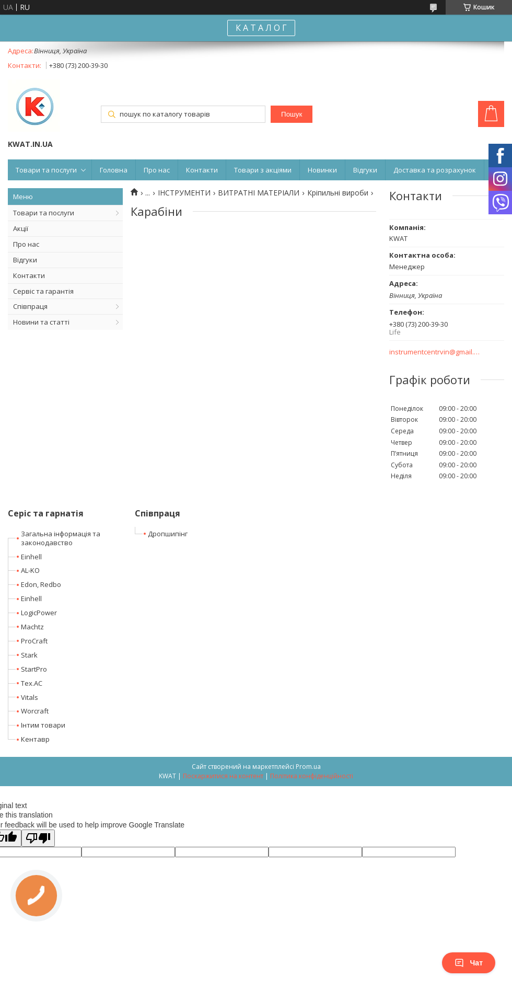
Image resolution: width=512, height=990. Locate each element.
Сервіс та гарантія (43, 291)
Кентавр (35, 739)
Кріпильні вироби (337, 193)
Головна (113, 170)
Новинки (322, 170)
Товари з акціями (263, 170)
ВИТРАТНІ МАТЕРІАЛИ (258, 193)
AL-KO (30, 570)
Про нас (157, 170)
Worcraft (35, 711)
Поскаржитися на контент (223, 776)
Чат (469, 963)
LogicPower (39, 612)
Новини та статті (41, 322)
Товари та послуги (46, 170)
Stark (29, 655)
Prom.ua (308, 766)
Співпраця (30, 306)
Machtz (32, 626)
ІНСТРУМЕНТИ (184, 193)
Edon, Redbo (41, 584)
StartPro (34, 669)
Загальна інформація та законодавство (60, 538)
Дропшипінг (168, 533)
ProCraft (34, 641)
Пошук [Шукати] (291, 114)
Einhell (31, 556)
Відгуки (365, 170)
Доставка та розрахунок (434, 170)
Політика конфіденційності (311, 776)
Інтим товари (43, 725)
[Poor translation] (38, 838)
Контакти (202, 170)
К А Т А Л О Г (261, 27)
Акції (20, 228)
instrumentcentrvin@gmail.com (435, 352)
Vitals (29, 697)
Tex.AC (31, 683)
